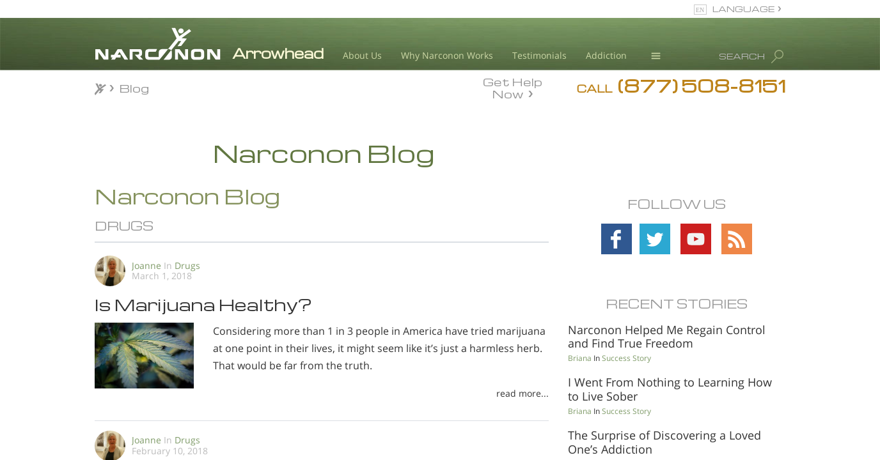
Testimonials (539, 55)
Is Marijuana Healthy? (203, 304)
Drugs (187, 265)
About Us (362, 55)
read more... (522, 393)
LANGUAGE (743, 8)
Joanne (146, 265)
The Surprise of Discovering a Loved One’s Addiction (664, 442)
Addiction (606, 55)
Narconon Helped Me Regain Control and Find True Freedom (667, 336)
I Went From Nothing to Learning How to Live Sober (670, 389)
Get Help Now (512, 87)
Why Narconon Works (447, 55)
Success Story (626, 358)
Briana (580, 358)
